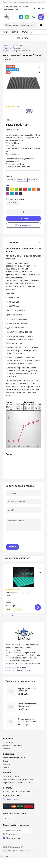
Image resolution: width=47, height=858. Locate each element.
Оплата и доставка (11, 776)
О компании (8, 742)
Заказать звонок (11, 799)
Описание (12, 242)
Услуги (15, 32)
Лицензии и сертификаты (13, 746)
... (32, 31)
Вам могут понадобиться (17, 558)
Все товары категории (16, 667)
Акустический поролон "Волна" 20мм (18, 594)
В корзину (23, 219)
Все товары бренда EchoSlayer (19, 670)
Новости (6, 764)
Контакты (7, 749)
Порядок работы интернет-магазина (18, 779)
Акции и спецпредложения (14, 758)
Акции (6, 32)
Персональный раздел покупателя (17, 783)
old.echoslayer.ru (37, 2)
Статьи (24, 32)
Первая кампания (14, 838)
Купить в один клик (23, 225)
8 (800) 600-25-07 (33, 16)
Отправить (12, 547)
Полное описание (13, 154)
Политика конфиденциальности (16, 851)
